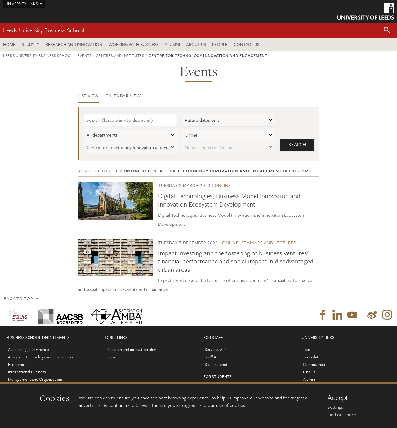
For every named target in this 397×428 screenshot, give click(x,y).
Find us (309, 372)
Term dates (312, 357)
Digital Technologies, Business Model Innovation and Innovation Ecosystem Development (229, 199)
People (220, 44)
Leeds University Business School (43, 30)
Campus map (314, 364)
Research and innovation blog (131, 349)
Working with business (133, 44)
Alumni (172, 44)
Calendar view (123, 95)
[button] (387, 30)
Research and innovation (74, 44)
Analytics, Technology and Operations (40, 357)
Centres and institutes (120, 55)
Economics (17, 364)
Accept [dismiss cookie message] (338, 397)
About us (196, 44)
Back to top (18, 298)
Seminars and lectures (268, 242)
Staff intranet (216, 364)
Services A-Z (215, 349)
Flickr (111, 357)
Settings (335, 406)
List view (88, 95)
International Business (27, 372)
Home (9, 44)
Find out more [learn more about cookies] (342, 414)
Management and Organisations (35, 379)
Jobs (306, 349)
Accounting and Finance (28, 349)
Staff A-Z (212, 357)
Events (84, 55)
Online (223, 185)
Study (28, 44)
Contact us (246, 44)
